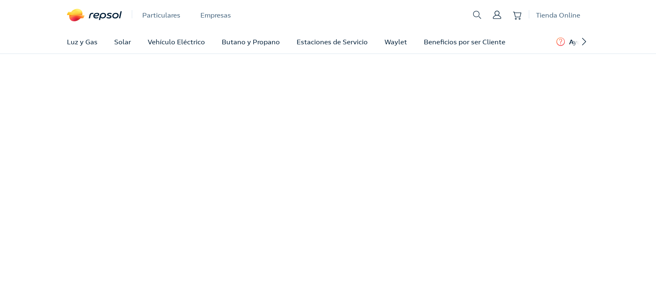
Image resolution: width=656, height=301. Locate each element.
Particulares (161, 15)
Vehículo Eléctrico (176, 42)
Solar (122, 42)
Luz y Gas (82, 42)
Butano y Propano (251, 42)
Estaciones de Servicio (332, 42)
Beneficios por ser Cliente (464, 42)
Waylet (395, 42)
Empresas (215, 15)
